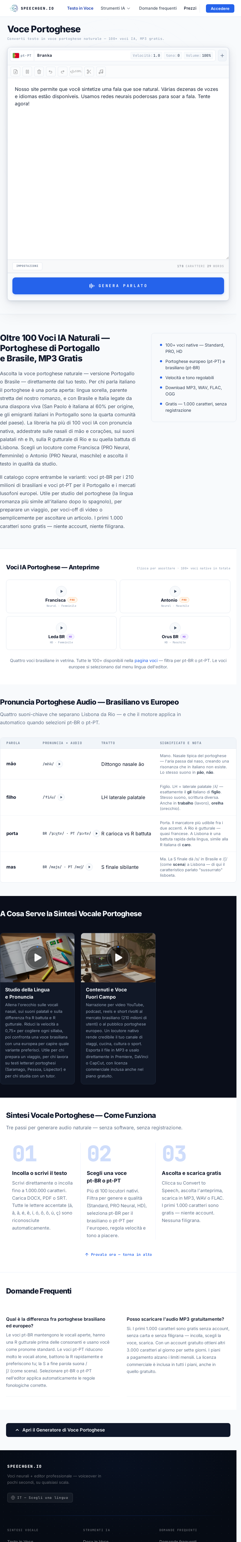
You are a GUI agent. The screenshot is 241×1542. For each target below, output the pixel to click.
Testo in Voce (80, 8)
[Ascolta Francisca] (61, 594)
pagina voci (146, 657)
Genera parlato (118, 285)
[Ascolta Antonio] (175, 594)
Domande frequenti (158, 8)
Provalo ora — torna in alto (118, 1251)
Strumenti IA (115, 8)
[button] (80, 55)
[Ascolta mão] (58, 761)
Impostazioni (27, 265)
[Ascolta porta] (101, 830)
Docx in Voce (96, 1539)
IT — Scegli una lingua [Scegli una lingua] (39, 1495)
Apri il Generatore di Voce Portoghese (60, 1427)
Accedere (220, 8)
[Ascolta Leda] (61, 630)
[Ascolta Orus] (175, 630)
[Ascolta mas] (90, 864)
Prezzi (190, 8)
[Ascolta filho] (63, 794)
